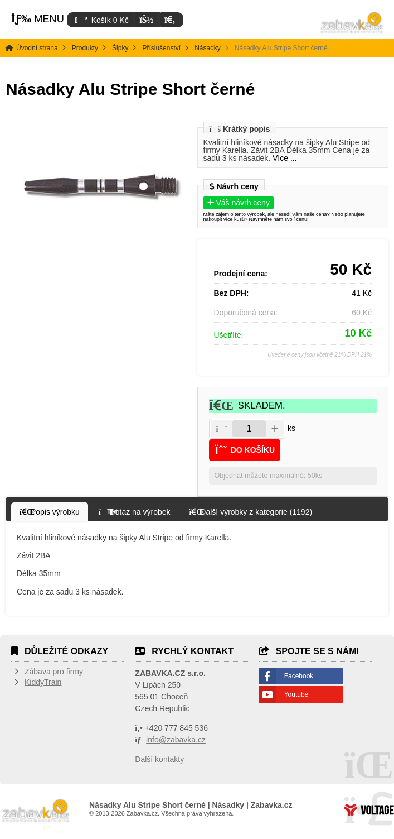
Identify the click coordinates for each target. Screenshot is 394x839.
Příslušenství (161, 48)
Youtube (296, 694)
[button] (169, 19)
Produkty (85, 48)
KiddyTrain (43, 682)
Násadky (207, 48)
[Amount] (249, 428)
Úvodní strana (352, 28)
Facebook (299, 676)
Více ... (285, 158)
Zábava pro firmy (54, 671)
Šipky (120, 48)
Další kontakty (159, 759)
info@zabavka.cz (176, 739)
